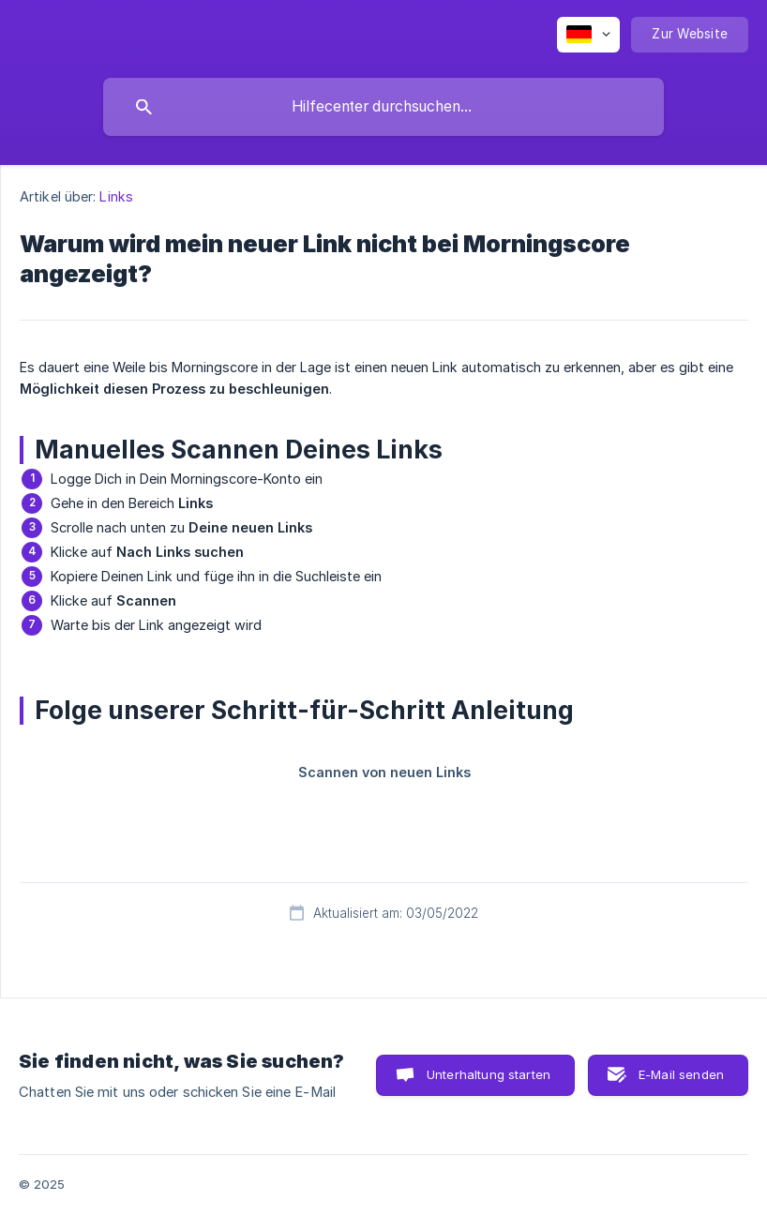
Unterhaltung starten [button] (488, 1074)
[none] (588, 34)
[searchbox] (383, 107)
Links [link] (116, 196)
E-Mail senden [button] (681, 1074)
